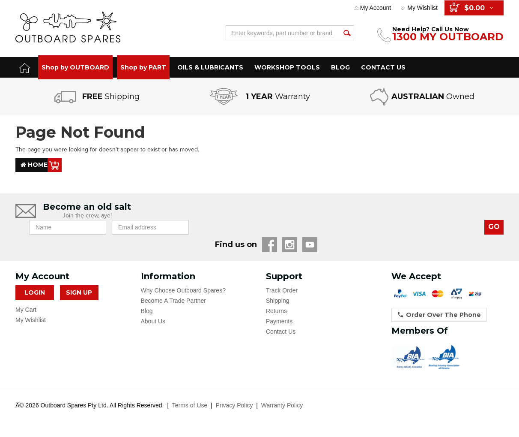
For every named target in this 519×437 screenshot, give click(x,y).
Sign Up (79, 292)
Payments (279, 321)
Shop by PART (143, 67)
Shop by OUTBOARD (75, 67)
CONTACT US (383, 67)
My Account (375, 7)
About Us (153, 321)
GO (494, 227)
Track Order (282, 290)
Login (34, 292)
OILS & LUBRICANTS (210, 67)
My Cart (25, 309)
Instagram (289, 244)
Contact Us (280, 331)
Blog (147, 310)
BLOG (340, 67)
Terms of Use (189, 405)
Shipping (277, 300)
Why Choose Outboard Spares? (183, 290)
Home (34, 165)
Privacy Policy (234, 405)
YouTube (309, 244)
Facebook (269, 244)
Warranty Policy (282, 405)
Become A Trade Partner (173, 300)
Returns (276, 310)
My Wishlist (422, 7)
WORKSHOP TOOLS (287, 67)
